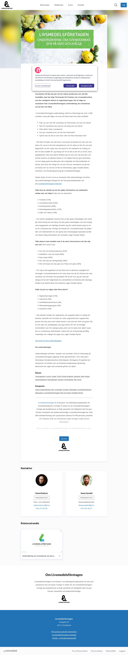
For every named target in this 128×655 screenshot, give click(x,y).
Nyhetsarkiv (45, 5)
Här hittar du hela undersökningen (48, 341)
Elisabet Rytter (77, 393)
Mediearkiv (58, 5)
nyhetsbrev (64, 431)
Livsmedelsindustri (84, 389)
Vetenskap (73, 389)
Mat (52, 389)
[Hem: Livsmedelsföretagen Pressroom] (6, 5)
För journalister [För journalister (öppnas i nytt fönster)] (97, 651)
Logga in (122, 651)
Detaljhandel (52, 379)
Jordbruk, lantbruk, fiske (75, 376)
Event (70, 5)
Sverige (65, 389)
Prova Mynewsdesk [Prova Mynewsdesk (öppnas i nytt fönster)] (80, 651)
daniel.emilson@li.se (42, 505)
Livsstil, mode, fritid (53, 376)
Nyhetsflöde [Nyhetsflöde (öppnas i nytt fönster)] (111, 651)
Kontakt (81, 5)
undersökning (45, 389)
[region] (64, 78)
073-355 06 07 (86, 508)
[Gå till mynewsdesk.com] (10, 651)
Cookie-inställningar (42, 86)
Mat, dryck (77, 379)
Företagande (40, 376)
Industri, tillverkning (65, 379)
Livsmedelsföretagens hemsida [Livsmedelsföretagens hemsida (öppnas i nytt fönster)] (64, 635)
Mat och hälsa (65, 393)
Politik (63, 376)
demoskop (39, 393)
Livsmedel (58, 389)
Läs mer (64, 439)
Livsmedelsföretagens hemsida (49, 184)
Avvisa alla (70, 86)
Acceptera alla (86, 86)
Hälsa (37, 389)
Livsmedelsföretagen (52, 393)
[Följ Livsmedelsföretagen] (124, 5)
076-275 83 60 (41, 508)
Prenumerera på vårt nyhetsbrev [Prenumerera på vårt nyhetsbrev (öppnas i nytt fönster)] (64, 632)
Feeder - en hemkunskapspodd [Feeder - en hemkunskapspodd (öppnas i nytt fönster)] (64, 638)
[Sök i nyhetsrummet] (115, 5)
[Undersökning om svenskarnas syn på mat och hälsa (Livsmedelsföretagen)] (41, 541)
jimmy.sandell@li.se (86, 505)
